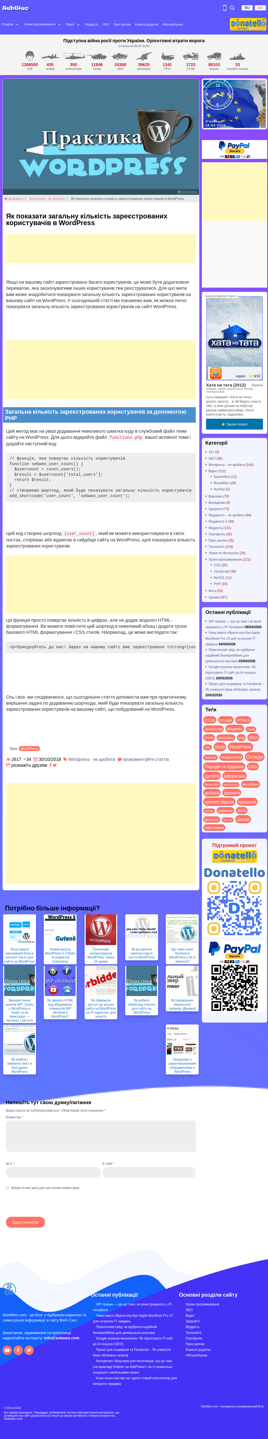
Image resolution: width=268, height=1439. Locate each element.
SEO (106, 24)
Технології (216, 546)
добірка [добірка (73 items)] (212, 792)
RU (247, 7)
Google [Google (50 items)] (225, 719)
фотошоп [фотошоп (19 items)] (212, 819)
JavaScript (221, 571)
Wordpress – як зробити (227, 464)
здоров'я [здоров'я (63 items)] (232, 792)
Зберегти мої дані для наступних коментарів (45, 1187)
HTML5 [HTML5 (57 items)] (243, 719)
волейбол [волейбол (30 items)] (250, 784)
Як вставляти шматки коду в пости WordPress (142, 953)
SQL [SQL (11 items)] (208, 747)
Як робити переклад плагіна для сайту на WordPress (141, 1006)
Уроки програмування (39, 24)
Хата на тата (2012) (226, 385)
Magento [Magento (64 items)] (235, 728)
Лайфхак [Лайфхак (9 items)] (210, 757)
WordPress (29, 748)
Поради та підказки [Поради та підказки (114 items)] (224, 766)
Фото (212, 590)
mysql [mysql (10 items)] (251, 729)
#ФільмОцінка (172, 24)
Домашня (13, 198)
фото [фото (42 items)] (241, 810)
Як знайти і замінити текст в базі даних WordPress (19, 1065)
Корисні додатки (146, 24)
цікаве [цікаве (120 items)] (243, 819)
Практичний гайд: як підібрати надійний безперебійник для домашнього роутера (230, 655)
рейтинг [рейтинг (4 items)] (209, 811)
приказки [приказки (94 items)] (247, 802)
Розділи (7, 24)
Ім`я (10, 1163)
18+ (211, 452)
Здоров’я (193, 1321)
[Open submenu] (17, 24)
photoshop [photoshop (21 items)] (226, 737)
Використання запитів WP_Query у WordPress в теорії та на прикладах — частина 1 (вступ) (19, 1010)
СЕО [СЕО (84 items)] (253, 766)
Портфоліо (217, 534)
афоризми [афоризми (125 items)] (234, 776)
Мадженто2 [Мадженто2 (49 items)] (231, 756)
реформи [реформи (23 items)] (225, 810)
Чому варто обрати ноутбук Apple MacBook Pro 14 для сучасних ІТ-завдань (232, 638)
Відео (70, 24)
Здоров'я (215, 508)
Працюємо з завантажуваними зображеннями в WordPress (182, 1065)
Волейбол (221, 483)
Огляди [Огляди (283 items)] (254, 757)
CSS (217, 565)
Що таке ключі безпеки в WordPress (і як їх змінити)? (182, 955)
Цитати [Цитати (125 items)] (212, 776)
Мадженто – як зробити (227, 515)
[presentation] (38, 1205)
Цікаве (214, 597)
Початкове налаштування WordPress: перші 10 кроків (101, 955)
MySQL (219, 577)
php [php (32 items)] (241, 737)
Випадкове (217, 502)
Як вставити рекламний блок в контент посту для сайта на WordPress (19, 955)
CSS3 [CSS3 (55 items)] (210, 719)
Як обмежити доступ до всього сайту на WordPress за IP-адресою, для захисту (101, 1008)
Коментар (14, 1117)
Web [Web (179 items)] (220, 747)
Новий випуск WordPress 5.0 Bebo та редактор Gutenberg (60, 955)
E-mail (108, 1163)
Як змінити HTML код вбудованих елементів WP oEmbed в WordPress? (60, 1008)
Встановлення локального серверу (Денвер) (182, 1004)
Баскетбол (222, 476)
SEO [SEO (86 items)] (253, 737)
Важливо (215, 496)
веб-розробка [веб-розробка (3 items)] (231, 784)
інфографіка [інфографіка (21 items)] (214, 827)
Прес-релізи (122, 24)
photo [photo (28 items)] (209, 737)
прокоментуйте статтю (146, 759)
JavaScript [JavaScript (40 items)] (213, 729)
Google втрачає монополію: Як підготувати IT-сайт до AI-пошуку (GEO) (230, 672)
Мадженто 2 (218, 521)
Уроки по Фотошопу (224, 553)
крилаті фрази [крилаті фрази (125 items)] (219, 802)
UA (260, 7)
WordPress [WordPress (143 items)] (240, 747)
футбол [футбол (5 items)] (227, 820)
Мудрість (91, 24)
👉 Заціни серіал (235, 424)
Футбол (219, 489)
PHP (217, 584)
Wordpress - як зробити (47, 198)
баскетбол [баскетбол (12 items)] (212, 784)
